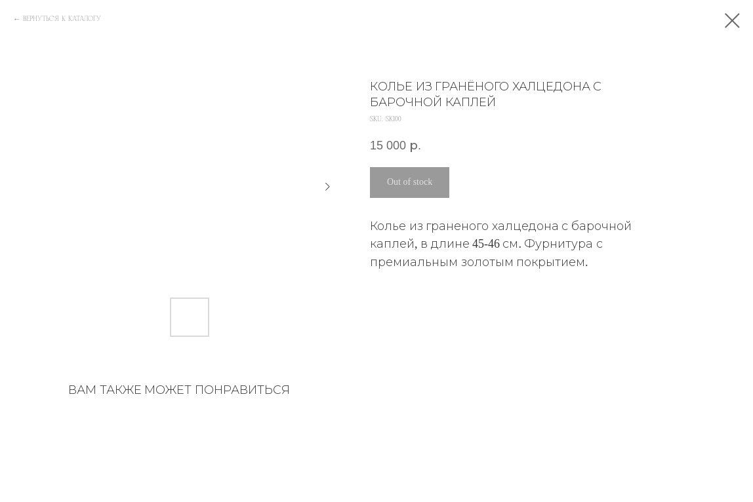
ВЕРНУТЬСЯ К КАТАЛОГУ (62, 18)
